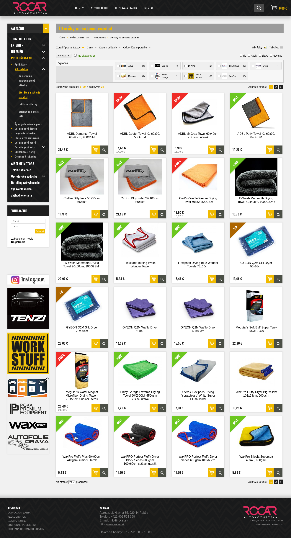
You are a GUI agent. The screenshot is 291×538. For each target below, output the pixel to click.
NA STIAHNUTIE (16, 520)
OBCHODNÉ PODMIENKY (22, 525)
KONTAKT (149, 8)
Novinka (277, 55)
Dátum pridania (108, 47)
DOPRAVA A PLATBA (126, 8)
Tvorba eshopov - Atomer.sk (269, 524)
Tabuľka (274, 47)
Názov (77, 47)
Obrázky (257, 47)
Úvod (62, 37)
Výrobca (63, 55)
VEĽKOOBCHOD (99, 8)
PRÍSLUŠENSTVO (79, 37)
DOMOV (79, 8)
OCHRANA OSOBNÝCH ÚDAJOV (25, 529)
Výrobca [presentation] (63, 63)
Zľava (265, 55)
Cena (90, 47)
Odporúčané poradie (135, 47)
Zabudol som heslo (22, 238)
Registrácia (18, 242)
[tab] (84, 63)
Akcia (254, 55)
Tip (244, 55)
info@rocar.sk (119, 520)
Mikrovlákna (100, 37)
